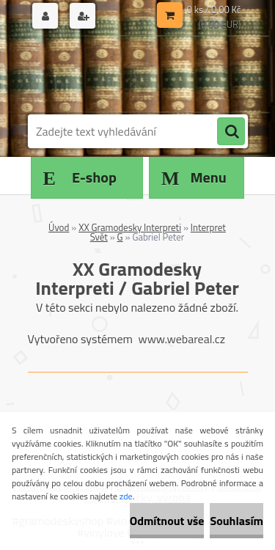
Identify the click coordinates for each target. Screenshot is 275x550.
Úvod (58, 227)
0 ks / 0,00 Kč (214, 9)
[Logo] (129, 72)
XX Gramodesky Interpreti (129, 227)
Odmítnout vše (167, 520)
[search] (231, 132)
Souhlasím (236, 520)
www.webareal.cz (181, 339)
